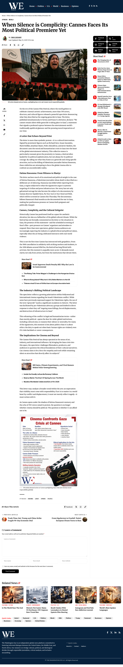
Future (11, 605)
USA (60, 618)
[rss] (114, 50)
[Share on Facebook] (10, 45)
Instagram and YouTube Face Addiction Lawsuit (84, 609)
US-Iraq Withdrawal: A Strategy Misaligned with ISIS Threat (104, 106)
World (11, 20)
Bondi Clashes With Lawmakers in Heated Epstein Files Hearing (59, 610)
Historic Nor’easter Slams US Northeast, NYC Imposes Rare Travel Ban (37, 610)
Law (76, 605)
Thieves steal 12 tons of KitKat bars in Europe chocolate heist (47, 283)
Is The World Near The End (12, 608)
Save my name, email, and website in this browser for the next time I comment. (28, 566)
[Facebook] (89, 6)
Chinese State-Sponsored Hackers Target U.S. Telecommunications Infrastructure (104, 89)
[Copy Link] (23, 45)
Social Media (82, 605)
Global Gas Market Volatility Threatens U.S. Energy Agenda (104, 114)
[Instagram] (100, 45)
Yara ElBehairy (16, 37)
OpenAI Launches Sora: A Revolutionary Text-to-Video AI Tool (105, 98)
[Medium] (100, 50)
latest (37, 499)
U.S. (58, 605)
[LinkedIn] (94, 6)
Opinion (4, 20)
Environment (36, 605)
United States (40, 621)
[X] (91, 6)
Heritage (109, 605)
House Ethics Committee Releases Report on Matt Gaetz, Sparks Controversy (104, 78)
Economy (18, 621)
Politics (50, 499)
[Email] (4, 129)
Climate (28, 605)
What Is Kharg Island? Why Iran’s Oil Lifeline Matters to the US (47, 280)
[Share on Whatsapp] (19, 45)
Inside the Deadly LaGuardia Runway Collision (41, 374)
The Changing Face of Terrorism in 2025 (104, 61)
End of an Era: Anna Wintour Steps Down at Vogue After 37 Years (105, 69)
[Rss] (96, 6)
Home (4, 15)
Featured (30, 499)
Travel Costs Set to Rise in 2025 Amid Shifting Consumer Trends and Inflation (105, 123)
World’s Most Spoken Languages (108, 609)
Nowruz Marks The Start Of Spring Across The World (44, 378)
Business (99, 618)
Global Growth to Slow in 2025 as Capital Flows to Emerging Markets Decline (104, 141)
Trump (78, 618)
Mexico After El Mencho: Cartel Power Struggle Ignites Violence (104, 132)
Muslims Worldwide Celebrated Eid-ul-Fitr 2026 (41, 382)
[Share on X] (14, 45)
